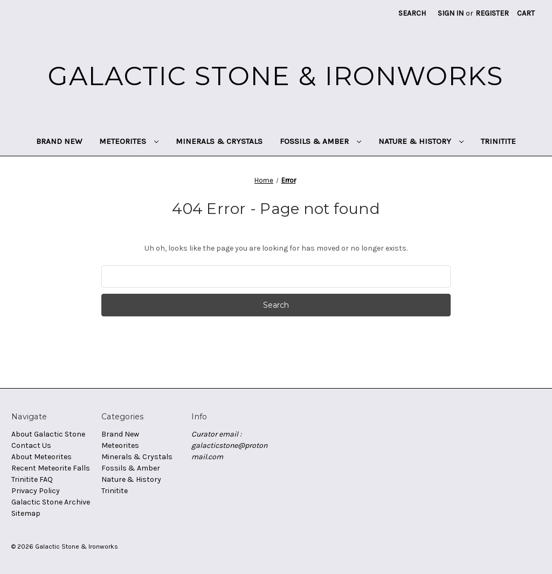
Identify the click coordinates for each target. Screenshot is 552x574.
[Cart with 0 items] (526, 13)
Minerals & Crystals (219, 141)
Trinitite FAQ (32, 479)
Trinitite (498, 141)
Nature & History (421, 141)
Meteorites (128, 141)
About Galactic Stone (48, 434)
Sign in (451, 13)
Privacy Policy (35, 490)
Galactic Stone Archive (50, 502)
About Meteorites (41, 456)
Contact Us (31, 445)
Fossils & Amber (320, 141)
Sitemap (25, 513)
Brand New (59, 141)
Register (492, 13)
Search (412, 13)
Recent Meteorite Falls (50, 468)
